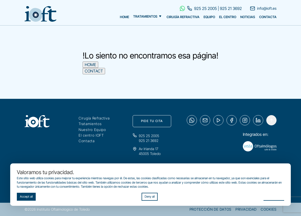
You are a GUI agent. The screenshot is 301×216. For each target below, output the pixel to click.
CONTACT (94, 71)
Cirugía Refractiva (183, 17)
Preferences (274, 196)
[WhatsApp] (192, 120)
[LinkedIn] (258, 120)
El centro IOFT (91, 135)
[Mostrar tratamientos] (160, 15)
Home (124, 17)
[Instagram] (245, 120)
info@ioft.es (263, 8)
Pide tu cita (152, 121)
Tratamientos (145, 16)
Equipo (209, 17)
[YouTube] (218, 120)
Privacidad (246, 209)
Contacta (268, 17)
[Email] (205, 120)
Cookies (269, 209)
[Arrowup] (271, 120)
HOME (90, 64)
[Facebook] (232, 120)
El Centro (227, 17)
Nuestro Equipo (92, 129)
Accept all (26, 196)
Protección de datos (210, 209)
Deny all (150, 196)
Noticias (247, 17)
